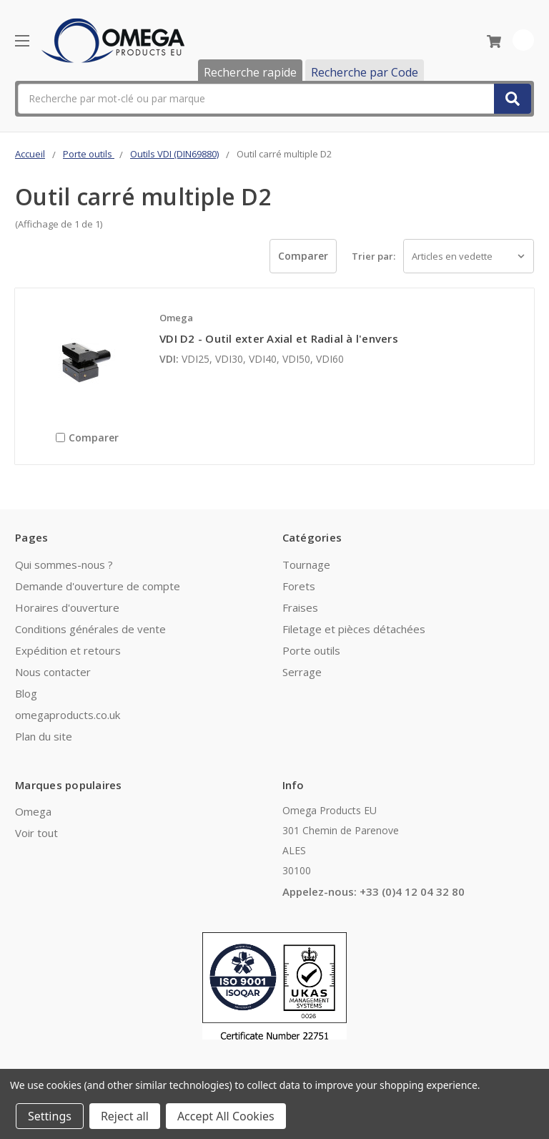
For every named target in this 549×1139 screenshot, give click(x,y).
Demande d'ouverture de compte (97, 586)
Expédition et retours (68, 650)
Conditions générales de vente (90, 629)
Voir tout (36, 833)
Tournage (306, 564)
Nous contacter (53, 672)
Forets (298, 586)
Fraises (300, 607)
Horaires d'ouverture (67, 607)
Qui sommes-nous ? (64, 564)
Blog (26, 693)
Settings (49, 1116)
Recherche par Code (364, 72)
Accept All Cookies (225, 1116)
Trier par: (373, 256)
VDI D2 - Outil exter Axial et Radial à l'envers (278, 338)
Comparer (303, 256)
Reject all (125, 1116)
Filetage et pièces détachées (353, 629)
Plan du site (43, 736)
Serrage (302, 672)
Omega (33, 811)
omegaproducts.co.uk (67, 715)
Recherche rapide (250, 72)
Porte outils (311, 650)
